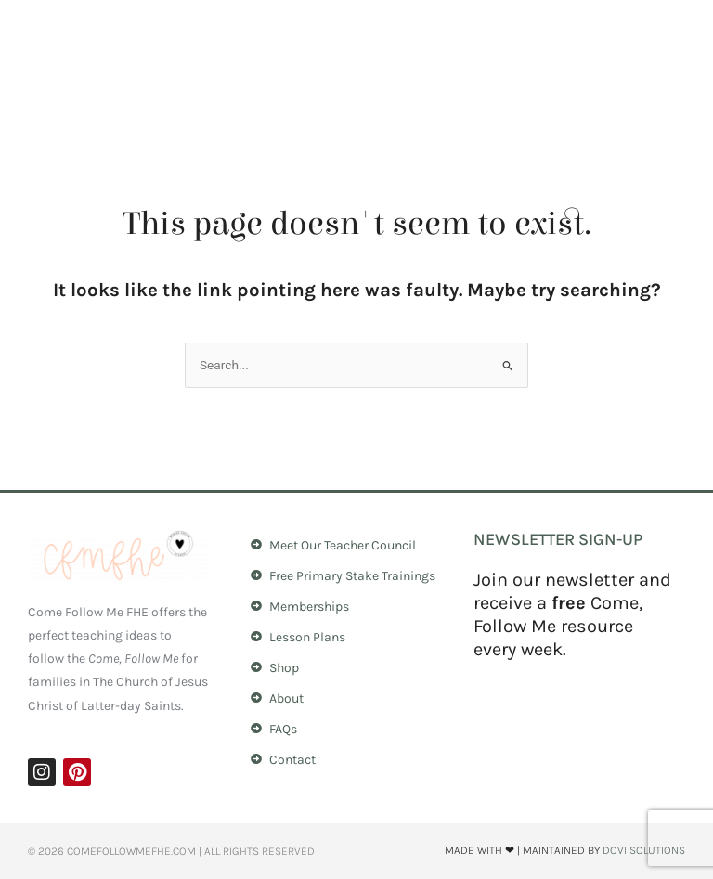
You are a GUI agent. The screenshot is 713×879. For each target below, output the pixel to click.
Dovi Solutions (644, 850)
